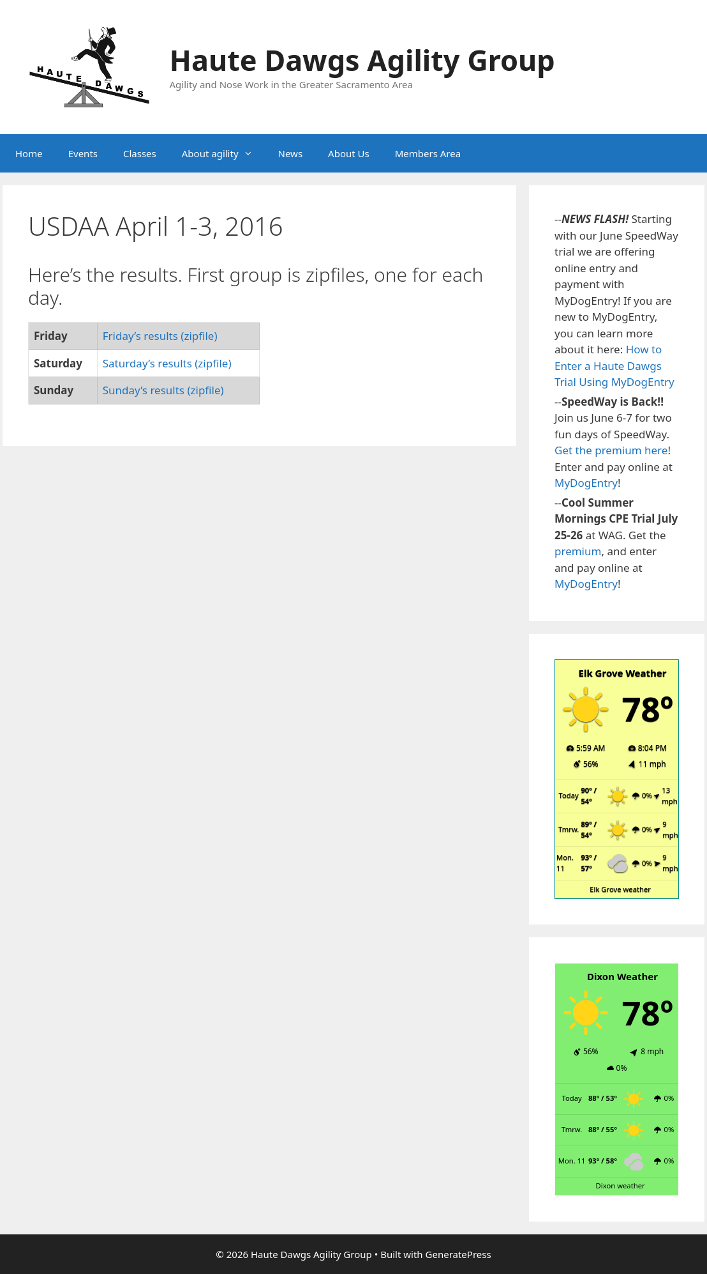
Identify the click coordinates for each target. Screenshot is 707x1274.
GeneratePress (458, 1254)
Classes (139, 153)
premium (577, 551)
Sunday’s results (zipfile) (163, 390)
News (290, 153)
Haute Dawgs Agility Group (362, 59)
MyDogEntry (586, 482)
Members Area (428, 153)
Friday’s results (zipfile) (160, 335)
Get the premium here (610, 450)
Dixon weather (620, 1185)
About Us (348, 153)
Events (83, 153)
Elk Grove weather (620, 889)
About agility (223, 153)
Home (29, 153)
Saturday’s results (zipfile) (167, 363)
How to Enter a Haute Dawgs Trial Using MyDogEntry (614, 365)
